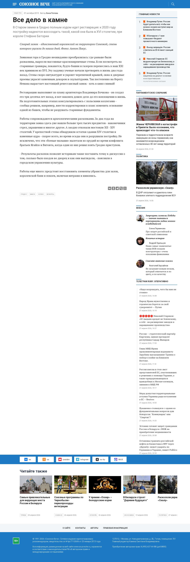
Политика (142, 156)
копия (40, 194)
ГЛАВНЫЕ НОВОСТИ (149, 14)
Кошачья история (155, 238)
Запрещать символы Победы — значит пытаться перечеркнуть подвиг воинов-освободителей (161, 219)
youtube (64, 459)
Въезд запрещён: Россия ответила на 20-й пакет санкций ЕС (158, 50)
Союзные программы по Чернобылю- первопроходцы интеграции (68, 502)
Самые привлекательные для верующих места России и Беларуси (35, 500)
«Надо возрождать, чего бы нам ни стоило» (157, 291)
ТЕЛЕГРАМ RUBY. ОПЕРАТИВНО (152, 281)
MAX (118, 459)
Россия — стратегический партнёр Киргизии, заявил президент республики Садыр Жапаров (157, 336)
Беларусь (50, 194)
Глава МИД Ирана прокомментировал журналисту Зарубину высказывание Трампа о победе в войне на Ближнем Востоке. (157, 354)
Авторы (94, 528)
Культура (93, 515)
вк (27, 459)
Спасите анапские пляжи (159, 261)
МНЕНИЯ (140, 208)
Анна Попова (52, 13)
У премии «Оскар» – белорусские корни (100, 499)
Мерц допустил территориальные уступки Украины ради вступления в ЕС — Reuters (157, 396)
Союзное (58, 515)
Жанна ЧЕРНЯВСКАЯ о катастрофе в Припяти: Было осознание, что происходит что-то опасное (156, 127)
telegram (82, 459)
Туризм (23, 515)
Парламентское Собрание (151, 93)
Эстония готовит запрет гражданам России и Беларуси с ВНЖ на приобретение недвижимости (158, 429)
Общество (18, 13)
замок (32, 194)
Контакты (80, 528)
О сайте (66, 528)
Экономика (129, 515)
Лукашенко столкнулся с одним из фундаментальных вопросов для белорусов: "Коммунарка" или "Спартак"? (157, 413)
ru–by (100, 459)
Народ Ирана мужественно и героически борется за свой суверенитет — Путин (154, 304)
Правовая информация (115, 528)
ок (46, 459)
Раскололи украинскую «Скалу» (155, 187)
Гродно (24, 194)
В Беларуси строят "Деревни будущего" (135, 499)
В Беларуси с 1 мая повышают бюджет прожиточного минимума (155, 38)
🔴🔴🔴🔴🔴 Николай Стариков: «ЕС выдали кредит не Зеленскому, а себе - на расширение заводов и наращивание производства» (157, 320)
